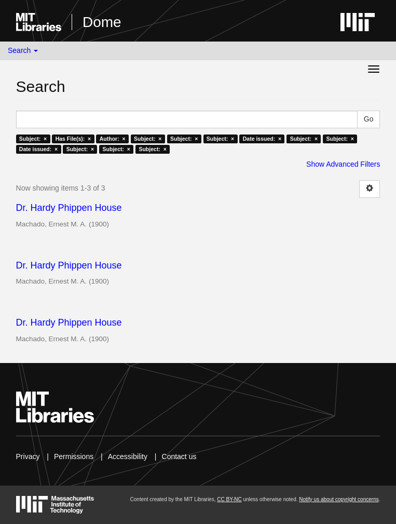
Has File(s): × (73, 139)
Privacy (28, 456)
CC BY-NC (229, 499)
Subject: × (33, 139)
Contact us (179, 456)
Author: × (113, 139)
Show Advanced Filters (343, 164)
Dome (102, 22)
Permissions (73, 456)
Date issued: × (262, 139)
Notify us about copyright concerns (338, 499)
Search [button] (23, 50)
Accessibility (127, 456)
